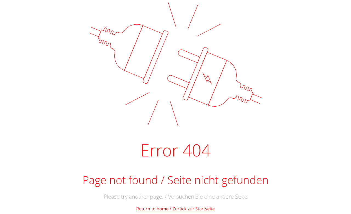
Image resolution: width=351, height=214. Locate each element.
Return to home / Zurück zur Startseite (175, 209)
